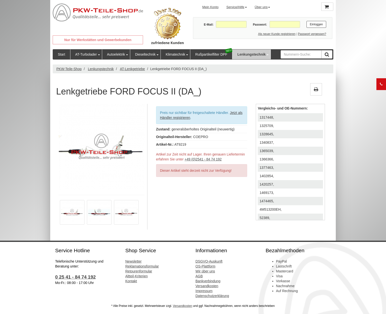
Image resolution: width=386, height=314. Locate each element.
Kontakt (131, 281)
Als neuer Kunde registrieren (276, 34)
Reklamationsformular (142, 266)
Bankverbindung (207, 281)
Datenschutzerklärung (212, 296)
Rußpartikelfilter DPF (211, 54)
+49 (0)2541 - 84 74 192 (203, 159)
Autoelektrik (116, 54)
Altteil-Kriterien (136, 276)
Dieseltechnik (145, 54)
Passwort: (260, 24)
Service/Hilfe (236, 7)
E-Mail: (208, 24)
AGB (199, 276)
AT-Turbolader (86, 54)
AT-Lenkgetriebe (132, 69)
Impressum (203, 291)
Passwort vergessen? (312, 34)
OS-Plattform (205, 266)
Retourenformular (138, 271)
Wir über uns (205, 271)
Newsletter (133, 261)
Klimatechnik (175, 54)
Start (61, 54)
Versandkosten (206, 286)
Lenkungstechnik (251, 54)
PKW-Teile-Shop (68, 69)
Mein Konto (210, 7)
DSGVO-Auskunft (209, 261)
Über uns (262, 7)
